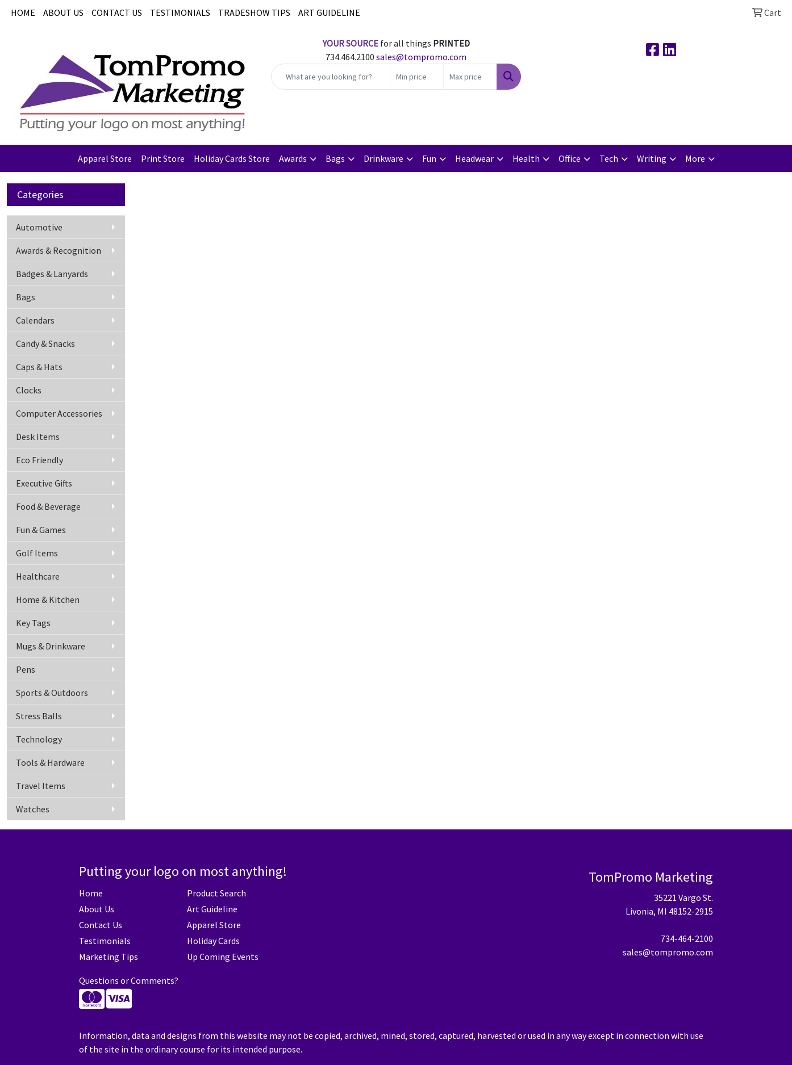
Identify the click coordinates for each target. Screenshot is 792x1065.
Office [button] (569, 158)
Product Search (216, 893)
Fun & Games (41, 529)
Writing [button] (651, 158)
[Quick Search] (331, 77)
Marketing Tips (108, 956)
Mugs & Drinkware (50, 646)
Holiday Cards (213, 940)
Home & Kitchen (48, 599)
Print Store (163, 158)
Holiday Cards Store (232, 158)
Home (91, 893)
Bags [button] (335, 158)
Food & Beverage (48, 506)
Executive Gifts (44, 483)
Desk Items (38, 436)
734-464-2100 (687, 938)
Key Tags (33, 622)
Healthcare (38, 576)
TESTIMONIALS (180, 12)
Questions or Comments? (128, 980)
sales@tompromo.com (421, 56)
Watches (32, 809)
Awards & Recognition (58, 250)
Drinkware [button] (383, 158)
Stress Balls (39, 716)
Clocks (28, 390)
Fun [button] (429, 158)
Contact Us (100, 924)
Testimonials (105, 940)
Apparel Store (105, 158)
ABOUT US (63, 12)
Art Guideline (212, 909)
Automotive (39, 227)
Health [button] (526, 158)
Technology (39, 739)
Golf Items (37, 553)
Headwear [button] (474, 158)
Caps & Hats (39, 366)
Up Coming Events (223, 956)
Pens (25, 669)
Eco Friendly (39, 460)
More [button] (695, 158)
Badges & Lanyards (52, 273)
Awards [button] (293, 158)
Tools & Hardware (50, 762)
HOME (23, 12)
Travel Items (40, 785)
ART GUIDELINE (329, 12)
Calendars (35, 320)
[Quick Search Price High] (470, 77)
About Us (96, 909)
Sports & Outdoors (52, 692)
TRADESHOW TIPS (254, 12)
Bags (25, 297)
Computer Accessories (59, 413)
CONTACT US (116, 12)
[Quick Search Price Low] (417, 77)
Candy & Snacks (45, 343)
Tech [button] (608, 158)
